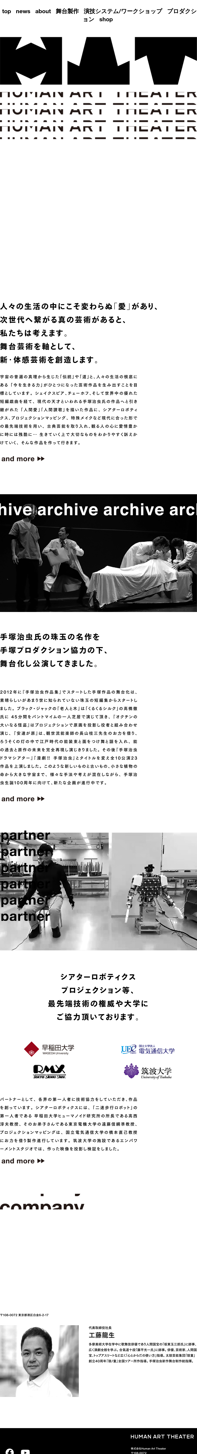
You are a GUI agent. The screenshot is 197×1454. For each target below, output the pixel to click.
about (43, 12)
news (23, 12)
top (6, 12)
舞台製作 (67, 12)
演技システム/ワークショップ (123, 12)
